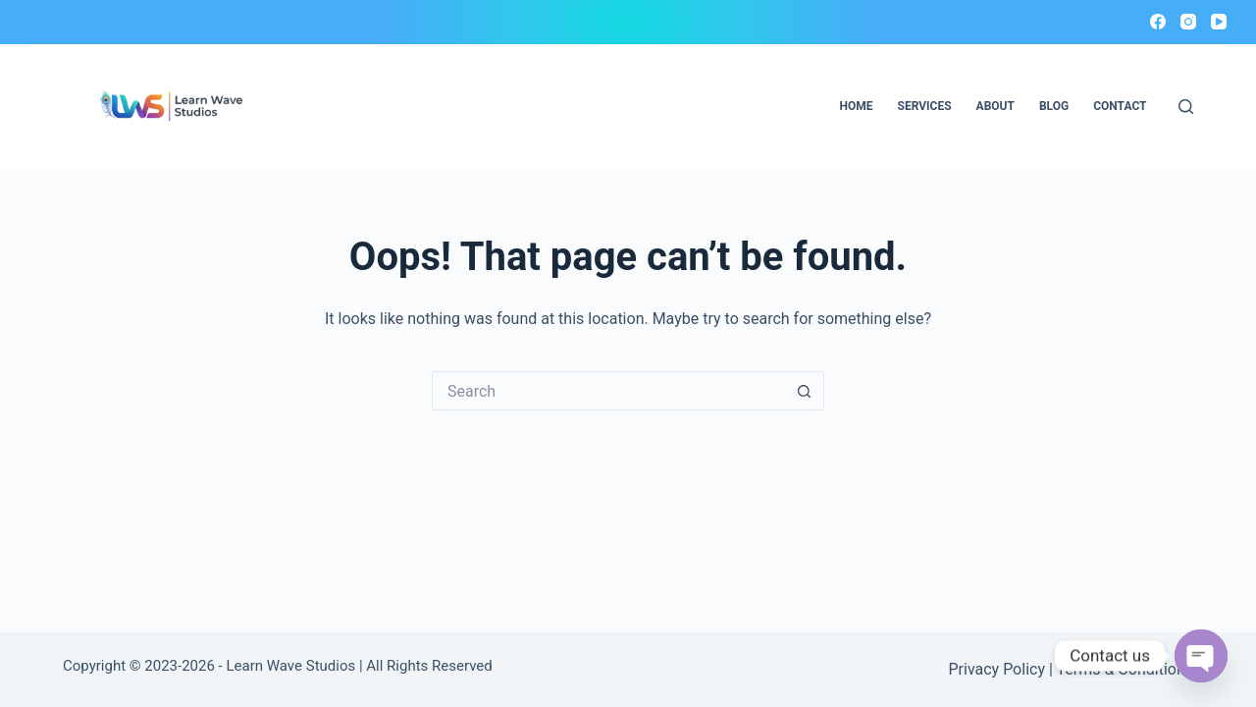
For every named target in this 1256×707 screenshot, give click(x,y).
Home (856, 106)
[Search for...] (608, 390)
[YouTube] (1219, 21)
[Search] (1185, 106)
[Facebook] (1158, 21)
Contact (1119, 106)
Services (925, 106)
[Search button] (804, 390)
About (995, 106)
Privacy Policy (996, 669)
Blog (1054, 106)
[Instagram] (1188, 21)
